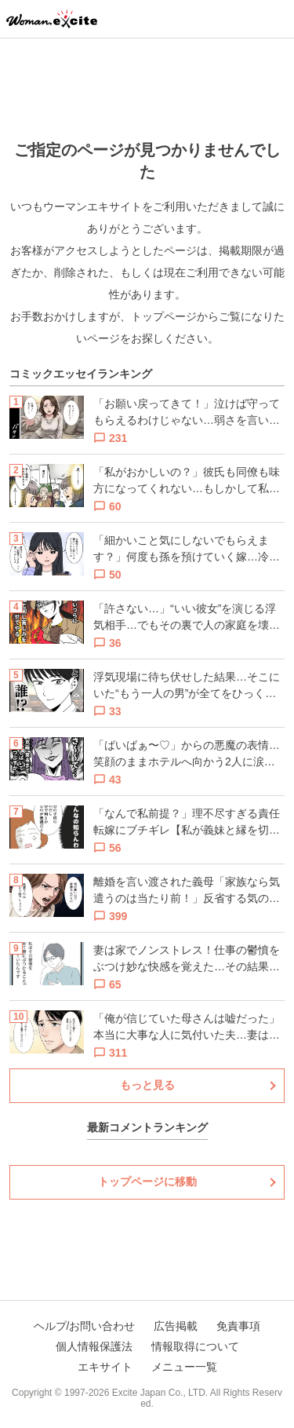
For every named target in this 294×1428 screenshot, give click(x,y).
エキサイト (105, 1366)
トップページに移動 (147, 1181)
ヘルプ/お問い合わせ (85, 1326)
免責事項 (238, 1326)
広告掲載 (176, 1326)
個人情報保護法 (94, 1346)
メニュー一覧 (184, 1366)
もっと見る (147, 1085)
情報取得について (195, 1346)
